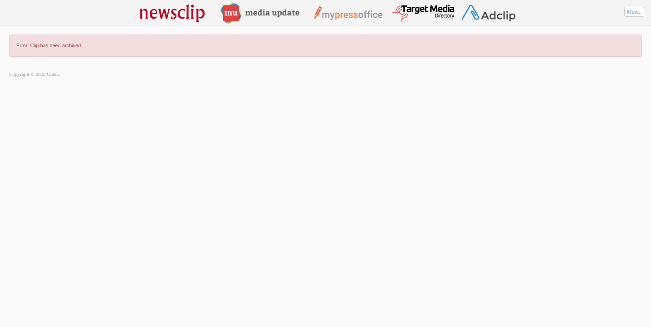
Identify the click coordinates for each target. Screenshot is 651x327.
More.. (634, 12)
